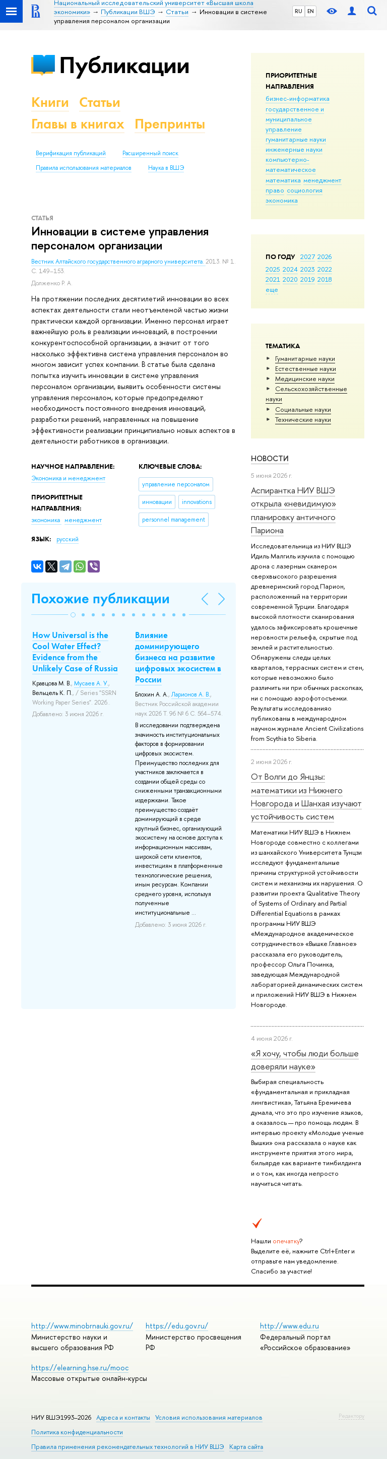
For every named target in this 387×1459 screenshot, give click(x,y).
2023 (307, 269)
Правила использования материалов (84, 168)
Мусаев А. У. (91, 683)
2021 (273, 279)
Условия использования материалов (209, 1417)
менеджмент (322, 179)
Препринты (170, 124)
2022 (324, 269)
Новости (270, 458)
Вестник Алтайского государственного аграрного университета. (118, 262)
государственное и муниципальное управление (295, 119)
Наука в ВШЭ (166, 168)
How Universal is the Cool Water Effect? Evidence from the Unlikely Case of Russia (75, 651)
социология (304, 190)
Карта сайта (246, 1446)
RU (298, 11)
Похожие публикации (100, 598)
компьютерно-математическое (291, 164)
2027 (307, 256)
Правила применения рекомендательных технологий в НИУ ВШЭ (127, 1446)
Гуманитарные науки (305, 358)
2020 (290, 279)
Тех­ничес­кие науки (303, 419)
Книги (50, 102)
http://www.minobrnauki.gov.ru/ (82, 1325)
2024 (290, 269)
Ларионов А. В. (190, 694)
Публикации (124, 64)
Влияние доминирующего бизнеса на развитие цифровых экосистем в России (178, 657)
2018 (324, 279)
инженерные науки (294, 149)
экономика (282, 200)
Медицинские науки (305, 378)
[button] (73, 615)
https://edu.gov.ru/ (177, 1325)
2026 (324, 256)
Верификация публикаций (71, 153)
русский (67, 539)
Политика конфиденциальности (77, 1432)
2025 (273, 269)
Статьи (99, 102)
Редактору (351, 1415)
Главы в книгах (77, 124)
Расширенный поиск (150, 153)
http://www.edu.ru (289, 1325)
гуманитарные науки (296, 139)
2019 (307, 279)
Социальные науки (303, 409)
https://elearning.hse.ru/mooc (79, 1367)
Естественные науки (305, 368)
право (275, 190)
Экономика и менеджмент (68, 478)
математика (283, 179)
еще (272, 289)
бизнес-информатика (298, 98)
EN (310, 11)
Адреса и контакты (123, 1417)
